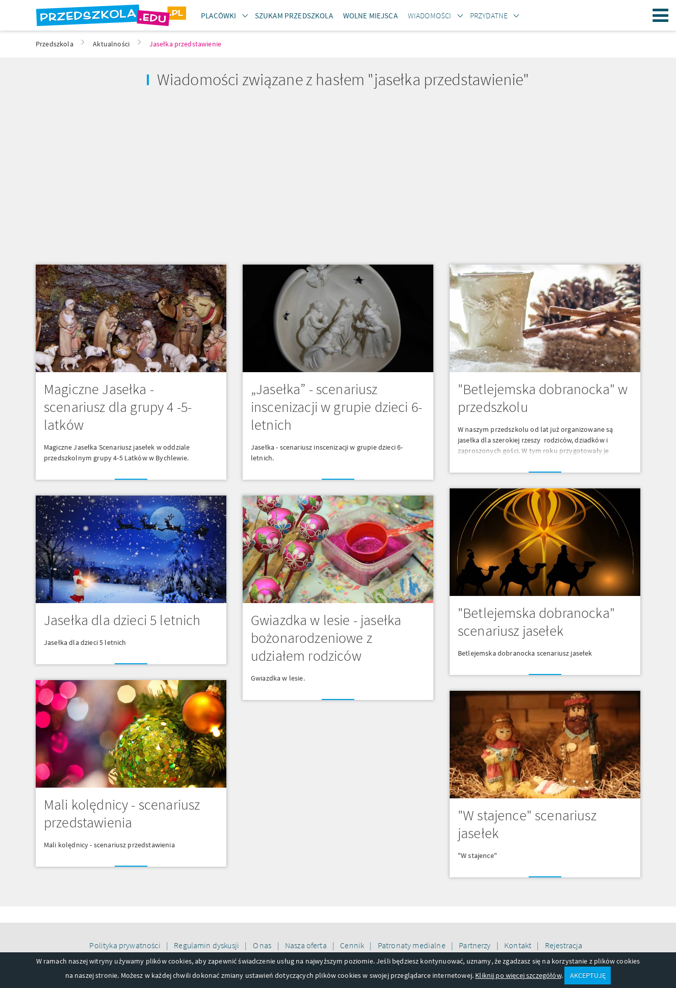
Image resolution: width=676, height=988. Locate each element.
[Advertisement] (183, 177)
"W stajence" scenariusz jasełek (527, 824)
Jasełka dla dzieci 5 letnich (122, 620)
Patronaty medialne (412, 945)
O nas (263, 945)
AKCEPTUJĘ (588, 975)
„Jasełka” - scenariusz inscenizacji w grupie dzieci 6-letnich (336, 407)
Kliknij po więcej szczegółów (518, 975)
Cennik (353, 945)
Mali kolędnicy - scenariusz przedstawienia (122, 813)
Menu (660, 15)
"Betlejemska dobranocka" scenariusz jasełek (536, 622)
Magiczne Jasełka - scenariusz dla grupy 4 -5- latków (118, 407)
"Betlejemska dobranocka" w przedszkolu (543, 398)
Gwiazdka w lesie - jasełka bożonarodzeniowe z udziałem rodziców (326, 638)
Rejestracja (564, 945)
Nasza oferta (306, 945)
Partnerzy (475, 945)
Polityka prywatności (125, 945)
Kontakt (518, 945)
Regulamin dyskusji (207, 945)
